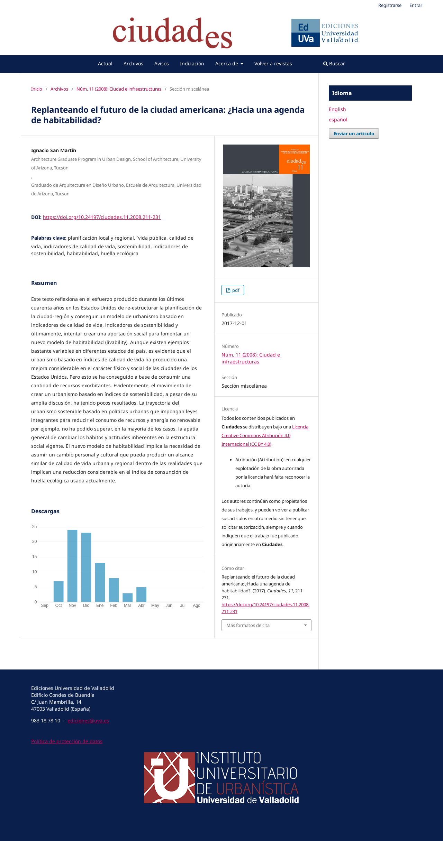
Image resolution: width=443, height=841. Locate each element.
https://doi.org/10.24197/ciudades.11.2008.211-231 (102, 217)
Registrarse (389, 5)
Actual (105, 63)
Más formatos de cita (248, 625)
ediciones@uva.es (88, 720)
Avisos (161, 63)
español (338, 119)
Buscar (334, 63)
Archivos (133, 63)
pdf (235, 290)
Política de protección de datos (66, 741)
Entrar (415, 5)
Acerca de (227, 63)
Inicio (36, 89)
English (337, 109)
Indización (192, 63)
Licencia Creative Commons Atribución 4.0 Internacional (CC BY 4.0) (265, 435)
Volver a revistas (273, 63)
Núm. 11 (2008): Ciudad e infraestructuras (118, 89)
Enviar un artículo (354, 133)
